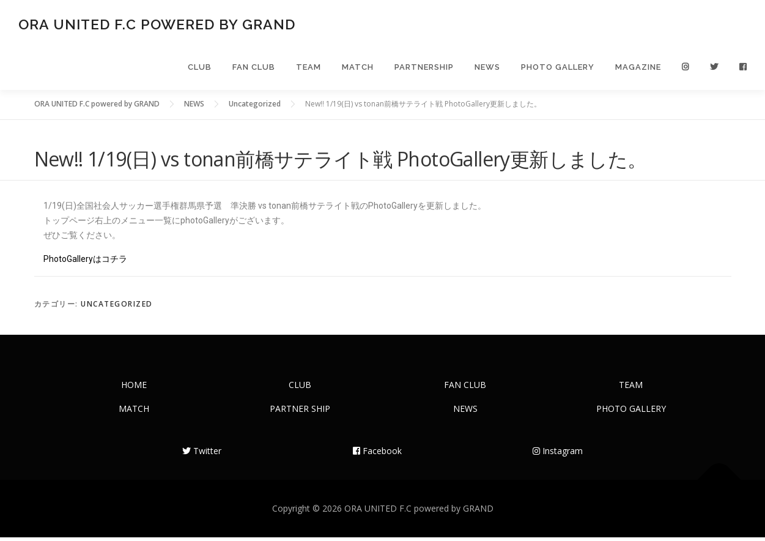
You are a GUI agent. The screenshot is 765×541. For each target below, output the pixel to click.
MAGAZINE (638, 68)
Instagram (558, 454)
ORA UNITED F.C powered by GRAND (156, 25)
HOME (134, 388)
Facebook (377, 454)
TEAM (308, 68)
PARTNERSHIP (424, 68)
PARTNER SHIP (300, 412)
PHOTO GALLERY (557, 68)
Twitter (201, 454)
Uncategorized (117, 307)
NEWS (487, 68)
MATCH (358, 68)
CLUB (200, 68)
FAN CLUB (253, 68)
